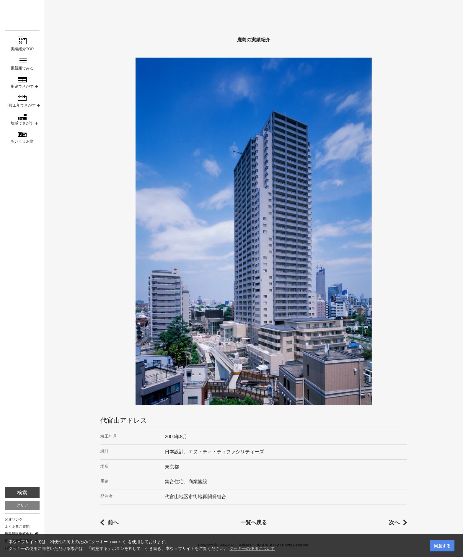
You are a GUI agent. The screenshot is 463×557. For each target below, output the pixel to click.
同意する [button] (442, 545)
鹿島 (22, 15)
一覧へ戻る (253, 522)
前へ (113, 522)
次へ (394, 522)
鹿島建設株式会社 (19, 533)
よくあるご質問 (17, 526)
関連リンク (13, 519)
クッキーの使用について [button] (252, 548)
